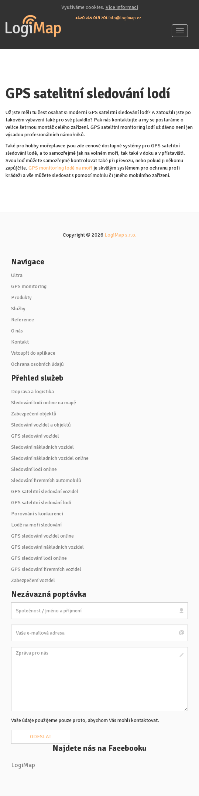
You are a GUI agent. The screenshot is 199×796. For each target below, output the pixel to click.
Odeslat (40, 736)
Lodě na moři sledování (36, 525)
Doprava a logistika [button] (32, 391)
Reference (22, 320)
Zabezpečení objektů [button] (33, 414)
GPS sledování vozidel (35, 436)
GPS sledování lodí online (39, 558)
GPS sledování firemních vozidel (46, 569)
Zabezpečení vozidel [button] (33, 580)
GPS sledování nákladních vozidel (47, 547)
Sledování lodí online (34, 469)
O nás (17, 331)
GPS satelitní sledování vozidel (44, 491)
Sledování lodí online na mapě (43, 402)
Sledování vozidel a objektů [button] (41, 425)
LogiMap (23, 765)
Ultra (17, 275)
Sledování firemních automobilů (46, 480)
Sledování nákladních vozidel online (50, 458)
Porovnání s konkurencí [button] (37, 514)
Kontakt (20, 342)
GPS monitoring (29, 286)
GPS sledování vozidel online (42, 536)
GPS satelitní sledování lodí (41, 502)
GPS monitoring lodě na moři (60, 168)
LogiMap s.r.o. (120, 235)
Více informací (122, 7)
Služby (18, 308)
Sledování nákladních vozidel (42, 447)
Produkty (21, 297)
